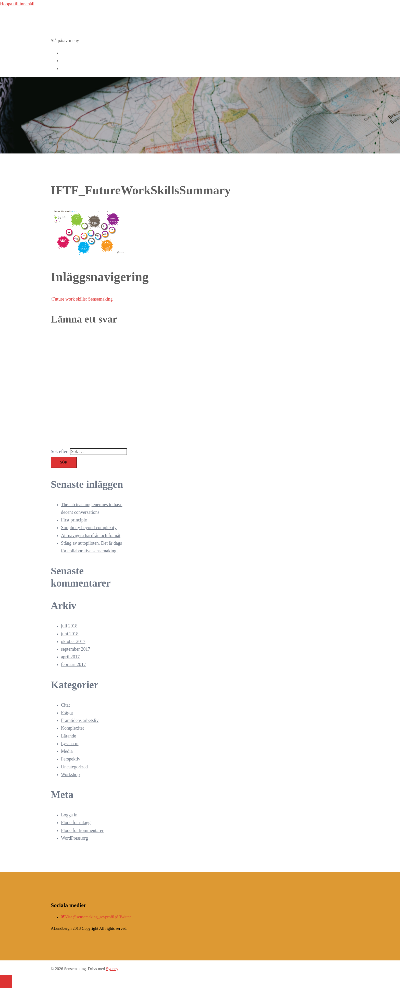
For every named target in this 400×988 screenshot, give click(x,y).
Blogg (66, 60)
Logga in (69, 814)
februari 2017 (73, 664)
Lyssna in (70, 743)
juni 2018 (70, 633)
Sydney (112, 969)
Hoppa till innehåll (17, 3)
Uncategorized (74, 766)
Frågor (67, 712)
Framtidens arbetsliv (79, 720)
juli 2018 (69, 625)
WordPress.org (74, 838)
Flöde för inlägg (76, 822)
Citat (65, 705)
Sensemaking (74, 18)
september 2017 (75, 649)
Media (67, 751)
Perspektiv (70, 758)
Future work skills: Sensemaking (82, 299)
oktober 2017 (73, 641)
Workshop (70, 774)
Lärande (68, 736)
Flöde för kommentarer (82, 830)
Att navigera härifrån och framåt (90, 535)
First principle (74, 519)
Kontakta (69, 68)
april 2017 (70, 656)
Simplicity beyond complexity (89, 527)
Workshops (71, 52)
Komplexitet (72, 728)
